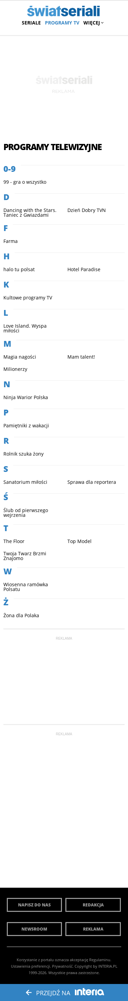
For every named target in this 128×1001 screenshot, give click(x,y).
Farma (10, 241)
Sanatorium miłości (25, 482)
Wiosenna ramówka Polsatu (25, 586)
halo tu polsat (19, 269)
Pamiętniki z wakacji (26, 425)
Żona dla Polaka (21, 615)
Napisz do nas (34, 905)
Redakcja (93, 905)
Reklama (93, 929)
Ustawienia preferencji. (31, 966)
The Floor (14, 541)
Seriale (31, 22)
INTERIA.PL (107, 966)
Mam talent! (81, 357)
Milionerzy (15, 369)
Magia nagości (19, 357)
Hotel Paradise (83, 269)
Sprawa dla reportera (91, 482)
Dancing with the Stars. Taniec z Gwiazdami (30, 212)
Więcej (92, 22)
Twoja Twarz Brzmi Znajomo (24, 555)
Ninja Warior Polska (25, 397)
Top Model (79, 541)
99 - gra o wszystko (24, 182)
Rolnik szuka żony (23, 453)
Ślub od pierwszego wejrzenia (25, 512)
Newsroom (34, 929)
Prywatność (62, 966)
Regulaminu (99, 959)
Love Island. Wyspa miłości (25, 328)
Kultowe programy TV (27, 297)
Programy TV (62, 22)
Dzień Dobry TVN (86, 210)
